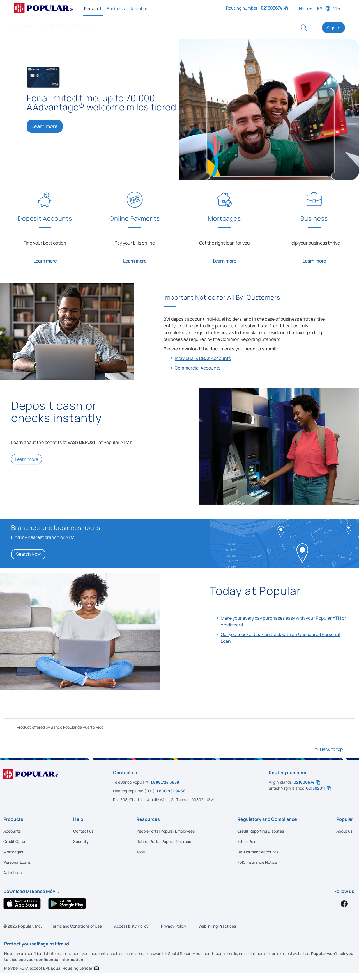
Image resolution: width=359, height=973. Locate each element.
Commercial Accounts (197, 367)
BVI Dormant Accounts (257, 851)
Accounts (12, 830)
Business (116, 9)
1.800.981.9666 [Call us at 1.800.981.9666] (171, 790)
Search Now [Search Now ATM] (28, 553)
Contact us (83, 830)
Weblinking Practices (217, 925)
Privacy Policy (173, 925)
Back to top (331, 748)
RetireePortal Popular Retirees (163, 840)
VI (336, 9)
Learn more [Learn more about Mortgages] (224, 260)
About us (139, 9)
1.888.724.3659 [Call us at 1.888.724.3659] (165, 781)
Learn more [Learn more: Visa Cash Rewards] (44, 126)
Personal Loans (17, 861)
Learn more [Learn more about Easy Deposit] (26, 458)
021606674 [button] (275, 8)
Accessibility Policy (131, 925)
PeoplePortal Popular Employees (165, 830)
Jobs (140, 851)
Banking (23, 26)
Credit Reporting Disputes (260, 830)
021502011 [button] (318, 787)
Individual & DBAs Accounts (203, 357)
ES (319, 9)
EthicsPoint (247, 840)
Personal (92, 9)
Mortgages (13, 851)
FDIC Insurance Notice (257, 861)
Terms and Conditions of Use (76, 925)
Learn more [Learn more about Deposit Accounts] (45, 260)
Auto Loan (12, 871)
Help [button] (305, 9)
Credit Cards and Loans (67, 26)
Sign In (333, 27)
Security (81, 840)
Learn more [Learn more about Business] (314, 260)
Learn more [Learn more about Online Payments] (134, 260)
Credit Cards (14, 840)
